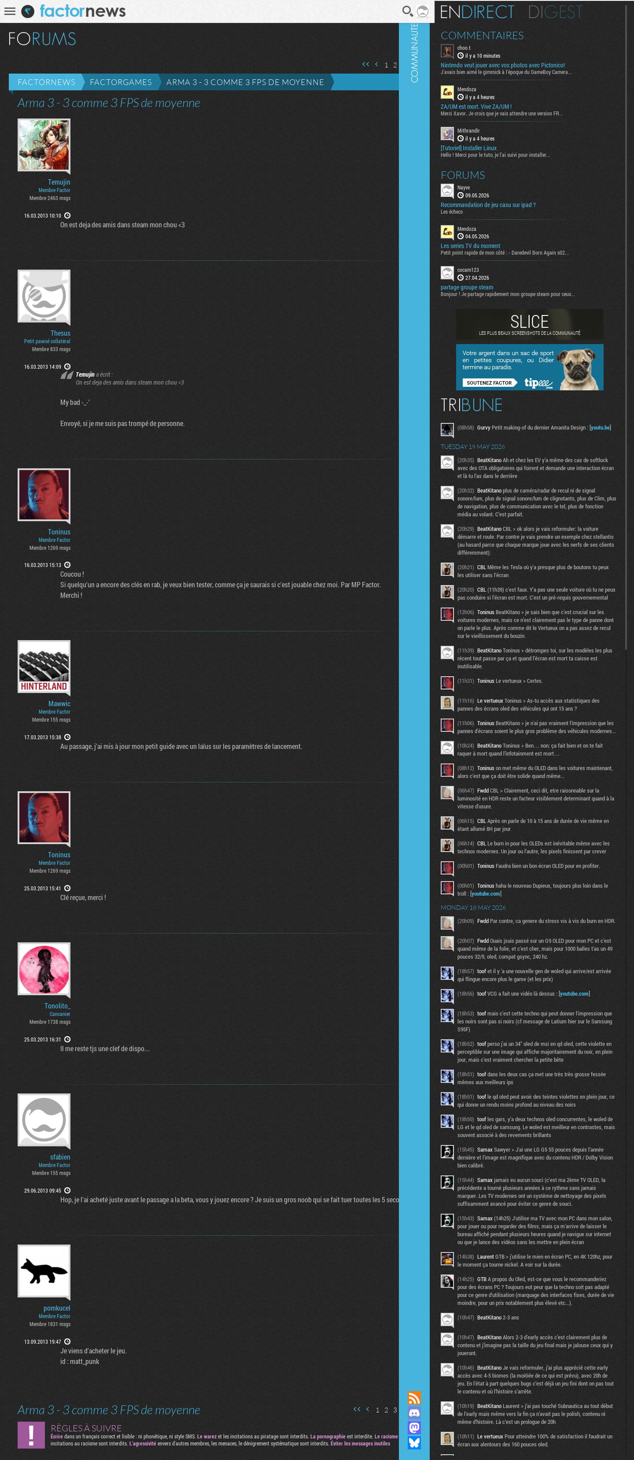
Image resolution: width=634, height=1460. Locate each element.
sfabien (60, 1157)
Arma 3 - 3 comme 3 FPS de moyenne (245, 82)
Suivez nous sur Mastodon (438, 1427)
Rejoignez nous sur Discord (438, 1412)
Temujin (59, 182)
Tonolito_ (57, 1006)
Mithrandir (492, 129)
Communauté (438, 687)
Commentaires (506, 34)
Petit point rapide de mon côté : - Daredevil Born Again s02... (528, 251)
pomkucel (57, 1308)
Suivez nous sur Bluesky (438, 1442)
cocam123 (492, 268)
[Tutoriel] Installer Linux (492, 146)
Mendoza (490, 88)
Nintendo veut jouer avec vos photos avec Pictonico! (526, 64)
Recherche (396, 11)
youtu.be (492, 434)
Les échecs (475, 210)
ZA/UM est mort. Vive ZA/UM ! (499, 105)
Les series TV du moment (494, 244)
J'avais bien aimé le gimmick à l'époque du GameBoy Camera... (530, 70)
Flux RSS (438, 1397)
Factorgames (121, 82)
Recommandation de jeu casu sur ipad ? (512, 203)
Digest (580, 11)
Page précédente (365, 64)
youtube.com (526, 930)
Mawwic (59, 704)
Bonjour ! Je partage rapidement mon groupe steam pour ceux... (531, 292)
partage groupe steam (490, 286)
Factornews (46, 82)
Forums (486, 173)
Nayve (487, 185)
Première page (354, 64)
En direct (501, 11)
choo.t (487, 46)
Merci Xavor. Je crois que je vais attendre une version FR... (525, 112)
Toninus (59, 532)
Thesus (60, 333)
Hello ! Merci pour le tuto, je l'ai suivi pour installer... (519, 153)
